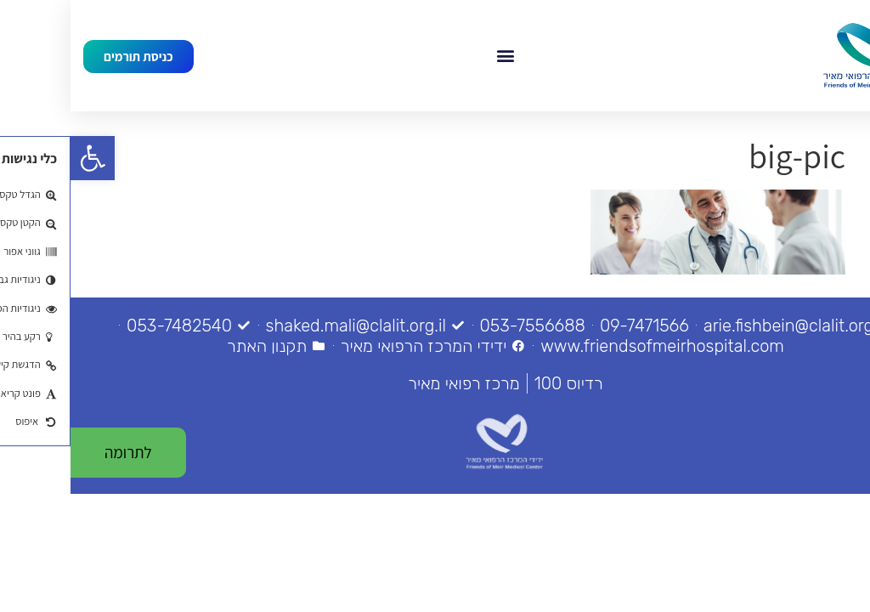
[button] (435, 56)
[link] (22, 158)
